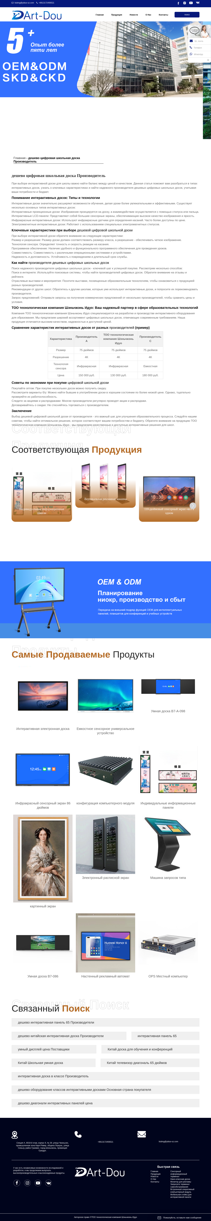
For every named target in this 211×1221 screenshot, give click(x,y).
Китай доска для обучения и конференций (140, 1049)
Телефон (196, 47)
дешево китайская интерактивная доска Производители (61, 1036)
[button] (207, 80)
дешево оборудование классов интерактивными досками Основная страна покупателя (84, 1089)
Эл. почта (196, 40)
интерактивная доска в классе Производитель (53, 1076)
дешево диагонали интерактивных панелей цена (55, 1103)
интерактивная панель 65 (157, 1036)
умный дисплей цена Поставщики (44, 1049)
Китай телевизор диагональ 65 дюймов (137, 1063)
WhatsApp (196, 54)
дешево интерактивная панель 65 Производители (56, 1022)
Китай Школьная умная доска (40, 1063)
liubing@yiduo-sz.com (24, 3)
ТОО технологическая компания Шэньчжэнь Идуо (57, 313)
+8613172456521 (46, 3)
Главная (20, 158)
